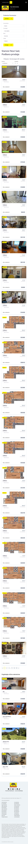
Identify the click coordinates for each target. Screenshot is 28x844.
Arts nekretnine (4, 814)
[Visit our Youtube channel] (13, 789)
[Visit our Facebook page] (8, 789)
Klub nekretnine (4, 807)
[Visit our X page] (15, 789)
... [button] (10, 668)
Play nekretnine (4, 811)
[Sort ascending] (15, 63)
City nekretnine (16, 802)
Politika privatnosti (9, 790)
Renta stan (3, 815)
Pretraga (8, 44)
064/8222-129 (12, 8)
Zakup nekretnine (17, 815)
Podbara (6, 41)
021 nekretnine (4, 803)
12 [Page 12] (14, 668)
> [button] (18, 668)
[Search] (11, 2)
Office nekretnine (4, 806)
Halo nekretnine (16, 806)
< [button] (2, 668)
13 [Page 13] (16, 668)
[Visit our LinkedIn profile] (17, 789)
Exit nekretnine (16, 810)
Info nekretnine (16, 803)
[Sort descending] (17, 63)
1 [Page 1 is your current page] (4, 668)
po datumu (5, 63)
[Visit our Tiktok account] (19, 789)
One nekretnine (16, 814)
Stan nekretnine (4, 810)
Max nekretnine (16, 811)
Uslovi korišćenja (19, 790)
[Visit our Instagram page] (10, 789)
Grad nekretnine (4, 802)
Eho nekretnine (16, 807)
